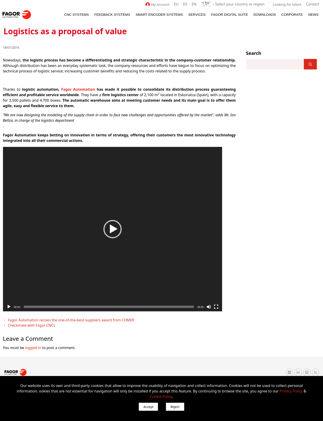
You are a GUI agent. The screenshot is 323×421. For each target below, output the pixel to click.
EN (197, 4)
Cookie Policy (161, 396)
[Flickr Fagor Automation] (289, 371)
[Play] (9, 306)
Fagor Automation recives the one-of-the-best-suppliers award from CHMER (63, 319)
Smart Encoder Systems (159, 14)
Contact (313, 4)
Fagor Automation (78, 88)
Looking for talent (287, 4)
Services (197, 14)
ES (189, 4)
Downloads (264, 14)
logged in (33, 345)
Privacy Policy (291, 391)
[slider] (109, 306)
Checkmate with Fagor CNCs (28, 324)
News (313, 14)
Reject (175, 407)
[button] (112, 229)
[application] (112, 228)
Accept (148, 407)
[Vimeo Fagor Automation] (306, 371)
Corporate (292, 14)
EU (180, 4)
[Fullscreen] (216, 306)
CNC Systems (76, 14)
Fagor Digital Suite (229, 14)
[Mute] (209, 306)
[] (310, 64)
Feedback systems (112, 14)
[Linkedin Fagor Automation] (298, 371)
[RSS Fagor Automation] (315, 371)
